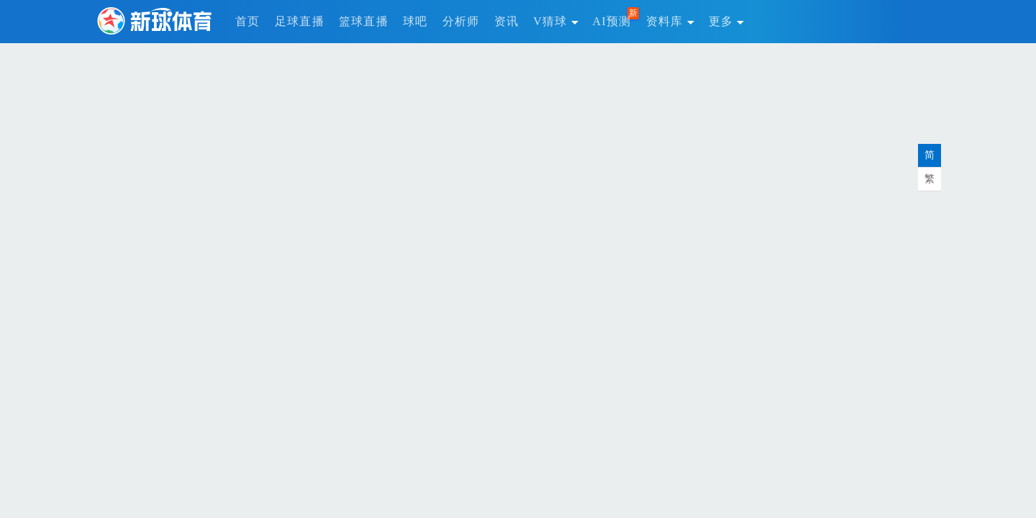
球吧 (415, 21)
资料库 (670, 21)
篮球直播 (363, 21)
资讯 (506, 21)
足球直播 (299, 21)
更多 (727, 21)
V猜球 (555, 21)
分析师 (461, 21)
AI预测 (612, 21)
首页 (247, 21)
